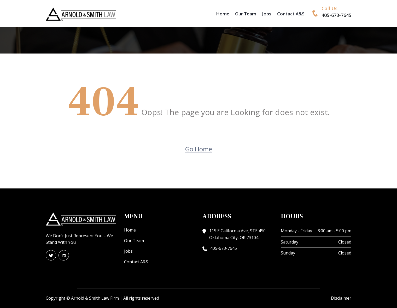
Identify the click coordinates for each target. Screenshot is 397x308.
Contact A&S (291, 14)
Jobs (266, 14)
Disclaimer (341, 298)
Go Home (198, 149)
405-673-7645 (336, 15)
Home (222, 14)
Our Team (245, 14)
